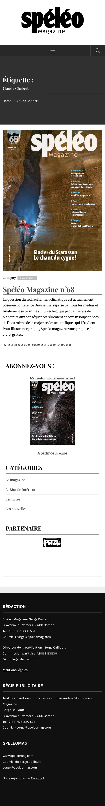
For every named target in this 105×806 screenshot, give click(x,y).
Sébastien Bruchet (59, 344)
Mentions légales (15, 670)
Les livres (13, 499)
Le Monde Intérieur (21, 490)
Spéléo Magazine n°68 (39, 289)
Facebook (38, 778)
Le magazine (27, 277)
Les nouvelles (16, 509)
